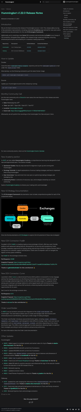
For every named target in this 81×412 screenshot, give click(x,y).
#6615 (5, 311)
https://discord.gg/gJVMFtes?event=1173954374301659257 (28, 111)
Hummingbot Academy (12, 185)
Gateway (5, 51)
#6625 (5, 343)
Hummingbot (6, 47)
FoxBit (13, 244)
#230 (5, 391)
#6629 (5, 353)
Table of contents (68, 9)
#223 (5, 386)
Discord (22, 97)
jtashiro (41, 373)
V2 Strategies (24, 235)
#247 (4, 160)
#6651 (5, 371)
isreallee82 (24, 355)
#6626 (5, 348)
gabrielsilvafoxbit (13, 268)
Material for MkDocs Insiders (13, 410)
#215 (12, 294)
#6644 (5, 363)
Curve (14, 277)
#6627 (5, 351)
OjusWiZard (14, 388)
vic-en (10, 302)
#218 (5, 382)
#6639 (5, 358)
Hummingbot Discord (16, 108)
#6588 (12, 259)
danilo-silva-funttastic (33, 384)
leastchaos (44, 361)
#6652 (5, 373)
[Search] (51, 2)
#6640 (5, 361)
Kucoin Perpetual (23, 361)
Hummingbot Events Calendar (35, 151)
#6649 (5, 368)
